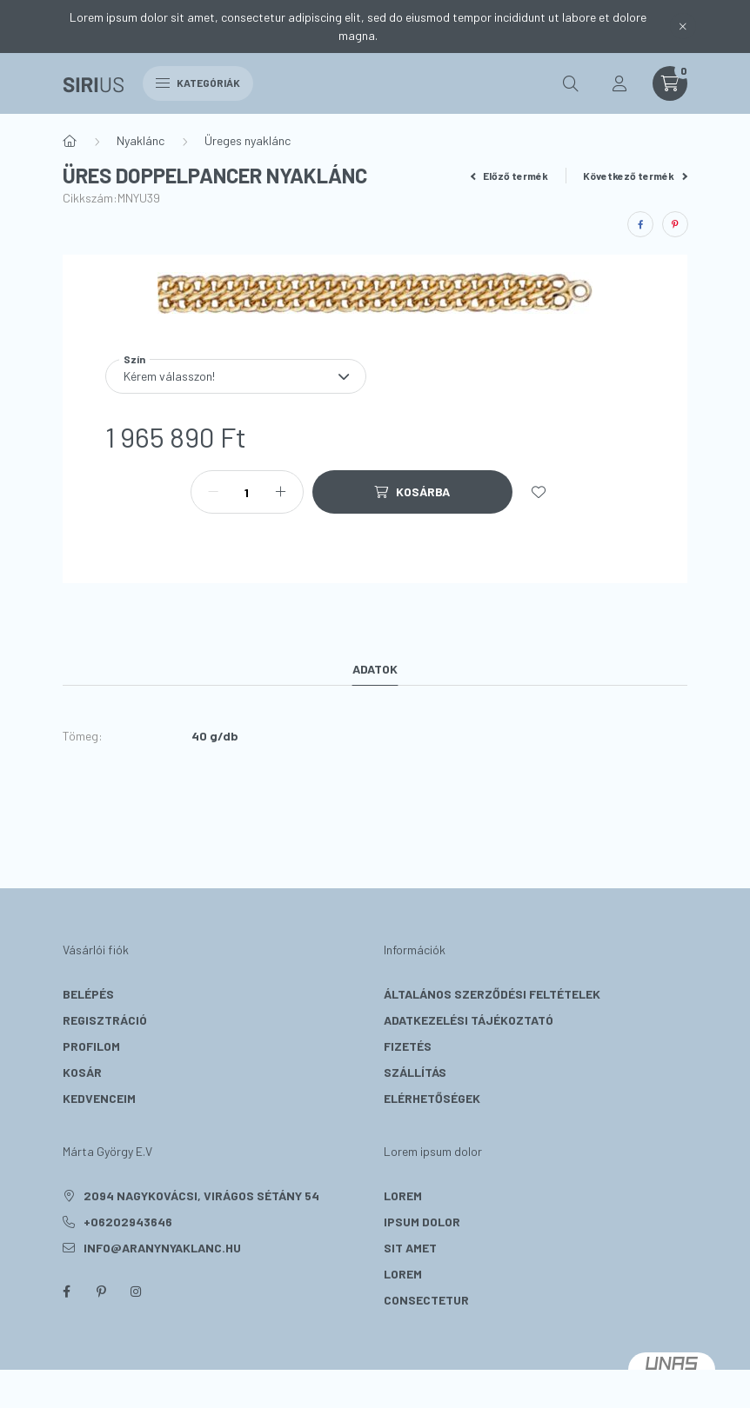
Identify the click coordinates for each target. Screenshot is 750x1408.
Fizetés (408, 1046)
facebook (66, 1291)
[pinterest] (675, 224)
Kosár (82, 1072)
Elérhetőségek (432, 1098)
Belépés (88, 993)
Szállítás (415, 1072)
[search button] (570, 83)
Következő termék (635, 175)
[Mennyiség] (247, 492)
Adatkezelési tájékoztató (468, 1020)
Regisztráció (105, 1020)
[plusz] (281, 492)
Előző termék (510, 175)
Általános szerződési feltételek (492, 993)
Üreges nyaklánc (247, 140)
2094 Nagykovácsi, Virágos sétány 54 (201, 1195)
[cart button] (670, 83)
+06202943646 (128, 1221)
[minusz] (213, 492)
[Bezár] (683, 26)
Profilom (91, 1046)
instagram (135, 1291)
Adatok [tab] (375, 668)
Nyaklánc (140, 140)
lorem (403, 1195)
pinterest (101, 1291)
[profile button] (619, 83)
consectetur (426, 1299)
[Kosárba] (412, 492)
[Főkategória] (70, 140)
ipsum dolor (422, 1221)
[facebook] (640, 224)
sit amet (410, 1247)
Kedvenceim (99, 1098)
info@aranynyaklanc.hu (162, 1247)
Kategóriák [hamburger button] (198, 82)
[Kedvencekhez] (538, 492)
